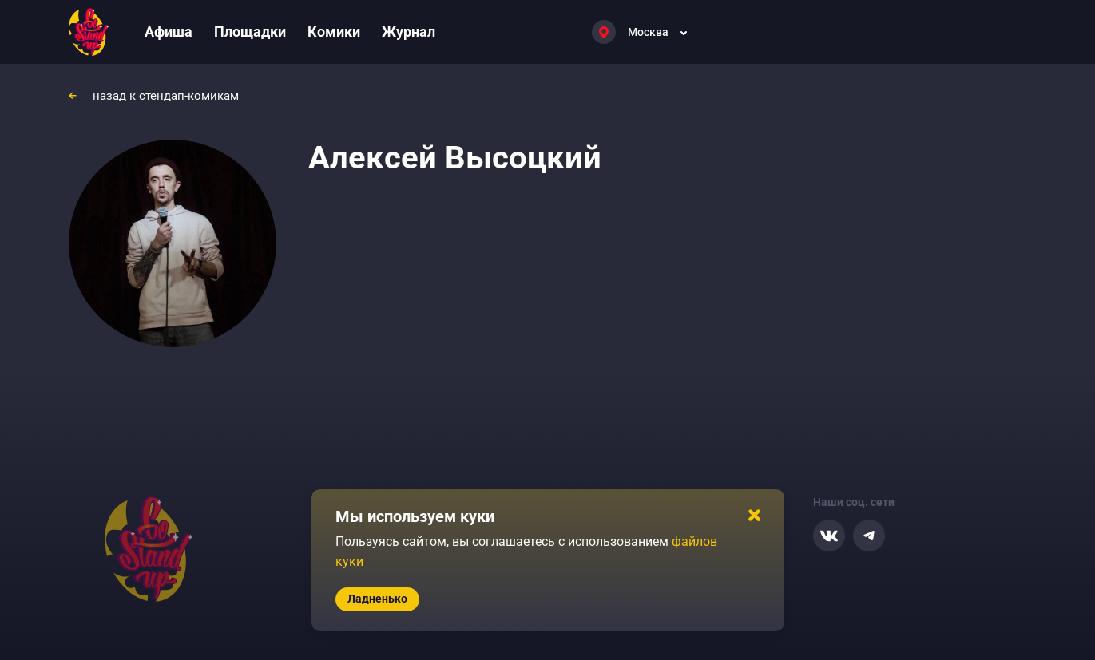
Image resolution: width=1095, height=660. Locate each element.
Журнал (408, 31)
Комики (333, 31)
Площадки (250, 31)
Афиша (168, 31)
